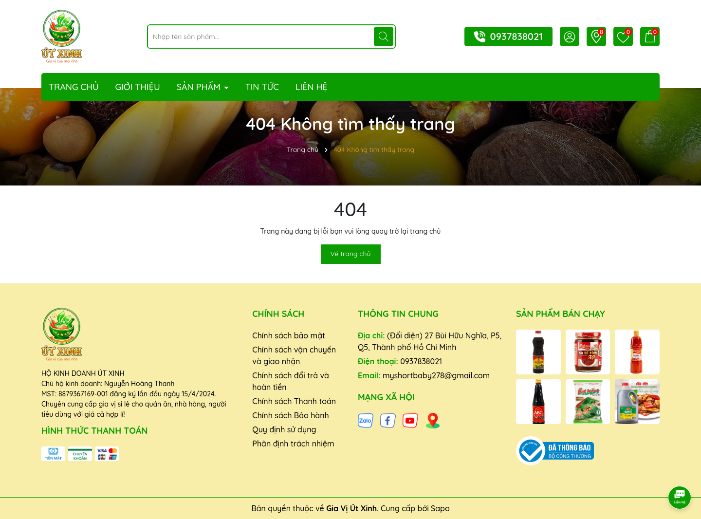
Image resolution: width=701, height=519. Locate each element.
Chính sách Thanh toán (294, 401)
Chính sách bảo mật (288, 335)
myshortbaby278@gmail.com (436, 375)
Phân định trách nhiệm (293, 443)
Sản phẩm (200, 87)
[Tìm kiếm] (383, 36)
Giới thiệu (137, 87)
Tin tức (262, 87)
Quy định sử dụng (284, 429)
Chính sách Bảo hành (290, 415)
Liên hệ (311, 87)
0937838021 (516, 36)
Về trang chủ (351, 253)
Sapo (440, 508)
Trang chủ (74, 87)
